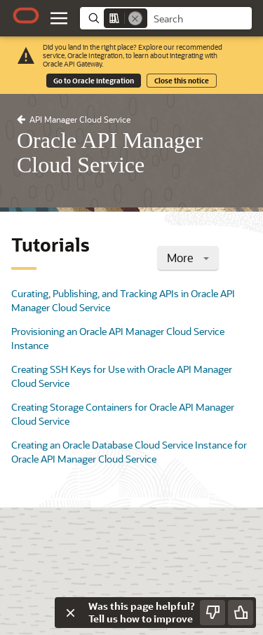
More (188, 257)
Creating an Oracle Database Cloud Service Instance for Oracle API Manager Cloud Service (129, 451)
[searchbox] (199, 19)
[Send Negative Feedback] (212, 612)
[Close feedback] (70, 612)
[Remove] (135, 18)
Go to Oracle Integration (93, 81)
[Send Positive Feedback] (240, 612)
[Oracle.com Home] (26, 15)
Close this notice (181, 81)
